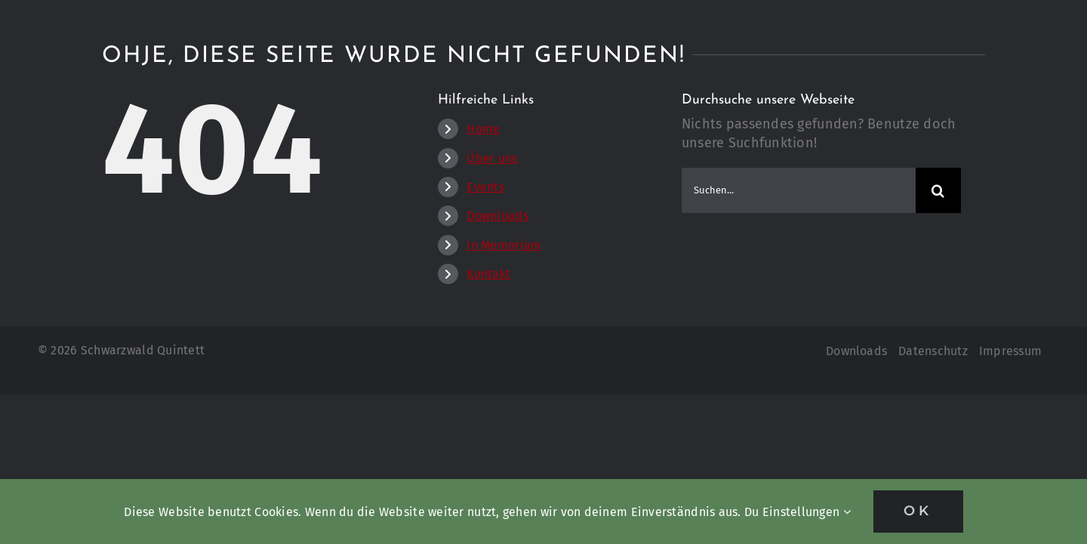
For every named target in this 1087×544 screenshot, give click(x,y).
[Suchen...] (799, 190)
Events (485, 187)
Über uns (492, 158)
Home (483, 129)
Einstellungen (806, 512)
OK (918, 510)
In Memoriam (504, 245)
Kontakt (488, 274)
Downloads (497, 216)
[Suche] (938, 190)
